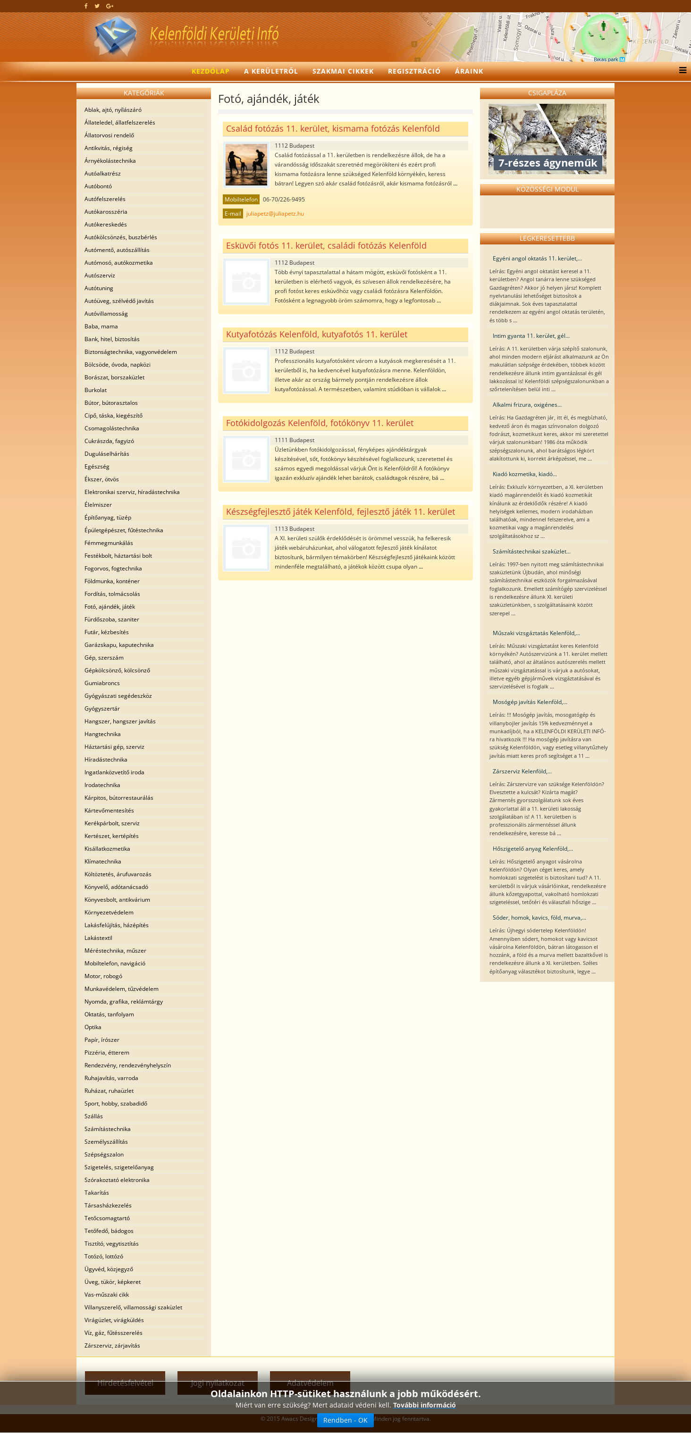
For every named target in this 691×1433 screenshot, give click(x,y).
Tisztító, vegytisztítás (111, 1244)
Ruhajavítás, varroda (111, 1078)
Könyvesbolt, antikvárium (117, 900)
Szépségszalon (104, 1154)
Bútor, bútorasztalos (111, 403)
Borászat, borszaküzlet (114, 377)
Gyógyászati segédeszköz (118, 696)
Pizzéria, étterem (106, 1052)
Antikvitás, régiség (108, 148)
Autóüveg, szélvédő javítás (119, 301)
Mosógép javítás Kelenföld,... (530, 702)
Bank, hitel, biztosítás (112, 339)
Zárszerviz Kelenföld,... (522, 771)
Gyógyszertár (102, 708)
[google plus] (109, 6)
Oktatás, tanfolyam (109, 1014)
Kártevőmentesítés (109, 810)
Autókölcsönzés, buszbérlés (120, 237)
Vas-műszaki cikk (106, 1295)
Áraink (469, 71)
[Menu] (680, 71)
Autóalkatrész (102, 173)
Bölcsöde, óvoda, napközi (117, 364)
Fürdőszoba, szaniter (111, 619)
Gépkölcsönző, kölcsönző (117, 670)
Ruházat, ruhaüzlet (109, 1091)
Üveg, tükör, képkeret (112, 1282)
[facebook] (86, 6)
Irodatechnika (102, 785)
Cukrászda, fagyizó (109, 441)
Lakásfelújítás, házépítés (116, 925)
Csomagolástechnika (111, 428)
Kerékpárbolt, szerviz (112, 823)
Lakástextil (98, 938)
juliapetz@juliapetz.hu (275, 214)
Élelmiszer (98, 505)
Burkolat (95, 390)
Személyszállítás (106, 1142)
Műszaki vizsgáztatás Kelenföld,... (536, 633)
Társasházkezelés (108, 1205)
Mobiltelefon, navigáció (114, 963)
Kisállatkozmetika (107, 849)
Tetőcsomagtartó (107, 1218)
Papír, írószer (101, 1040)
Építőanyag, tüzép (107, 517)
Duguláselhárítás (106, 454)
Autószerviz (99, 275)
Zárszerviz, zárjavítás (112, 1345)
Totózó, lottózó (103, 1256)
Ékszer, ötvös (101, 479)
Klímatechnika (102, 861)
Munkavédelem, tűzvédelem (121, 989)
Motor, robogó (103, 976)
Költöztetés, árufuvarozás (118, 874)
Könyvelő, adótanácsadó (116, 887)
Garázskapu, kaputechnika (119, 645)
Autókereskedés (105, 224)
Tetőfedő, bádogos (109, 1231)
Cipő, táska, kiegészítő (113, 415)
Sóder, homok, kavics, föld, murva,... (539, 917)
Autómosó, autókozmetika (118, 263)
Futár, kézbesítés (106, 632)
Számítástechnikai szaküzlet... (532, 551)
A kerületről (271, 71)
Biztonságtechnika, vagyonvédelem (130, 352)
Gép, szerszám (104, 658)
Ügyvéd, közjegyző (108, 1269)
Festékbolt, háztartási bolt (118, 556)
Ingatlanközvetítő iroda (114, 772)
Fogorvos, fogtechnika (113, 568)
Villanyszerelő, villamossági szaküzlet (133, 1307)
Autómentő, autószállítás (117, 250)
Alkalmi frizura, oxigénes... (527, 405)
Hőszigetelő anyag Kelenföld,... (533, 849)
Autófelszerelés (105, 199)
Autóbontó (98, 186)
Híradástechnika (105, 759)
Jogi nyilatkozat (217, 1383)
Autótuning (98, 288)
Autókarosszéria (105, 212)
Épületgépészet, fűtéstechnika (123, 530)
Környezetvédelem (109, 912)
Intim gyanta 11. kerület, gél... (531, 336)
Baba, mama (101, 326)
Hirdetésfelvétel (125, 1383)
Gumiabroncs (102, 683)
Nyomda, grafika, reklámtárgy (123, 1001)
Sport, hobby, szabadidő (115, 1103)
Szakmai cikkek (343, 71)
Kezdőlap (211, 71)
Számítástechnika (107, 1129)
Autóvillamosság (106, 314)
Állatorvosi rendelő (109, 135)
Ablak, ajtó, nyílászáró (113, 110)
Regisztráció (414, 71)
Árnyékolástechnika (110, 161)
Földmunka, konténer (112, 581)
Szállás (93, 1116)
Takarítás (96, 1193)
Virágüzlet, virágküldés (114, 1320)
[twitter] (97, 6)
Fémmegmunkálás (108, 543)
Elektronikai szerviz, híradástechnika (132, 492)
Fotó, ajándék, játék (109, 607)
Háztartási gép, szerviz (114, 747)
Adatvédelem (310, 1383)
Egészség (97, 466)
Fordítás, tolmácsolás (112, 594)
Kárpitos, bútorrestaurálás (118, 798)
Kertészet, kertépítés (111, 836)
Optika (92, 1027)
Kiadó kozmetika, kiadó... (525, 474)
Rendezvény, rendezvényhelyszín (127, 1065)
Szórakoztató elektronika (117, 1180)
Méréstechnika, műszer (115, 951)
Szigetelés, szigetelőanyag (119, 1167)
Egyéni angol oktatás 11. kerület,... (537, 258)
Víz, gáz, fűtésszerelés (113, 1333)
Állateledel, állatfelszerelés (119, 122)
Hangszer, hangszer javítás (120, 721)
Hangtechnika (102, 734)
